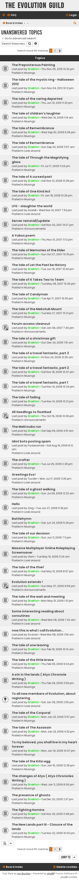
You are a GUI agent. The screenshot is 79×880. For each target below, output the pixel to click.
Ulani (31, 556)
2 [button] (55, 50)
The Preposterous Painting (33, 65)
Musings (29, 73)
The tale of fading (26, 397)
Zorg (31, 508)
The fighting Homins (28, 810)
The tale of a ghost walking (33, 489)
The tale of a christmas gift (34, 338)
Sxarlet (32, 210)
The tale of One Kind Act (31, 191)
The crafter (21, 460)
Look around (32, 151)
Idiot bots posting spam (31, 441)
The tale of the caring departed (37, 99)
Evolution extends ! (27, 582)
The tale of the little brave (33, 660)
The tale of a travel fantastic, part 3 (40, 353)
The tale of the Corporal (31, 713)
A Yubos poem (23, 235)
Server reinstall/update (31, 221)
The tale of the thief (28, 567)
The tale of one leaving (30, 645)
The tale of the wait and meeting (38, 597)
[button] (60, 51)
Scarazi (33, 634)
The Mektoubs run (26, 427)
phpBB (50, 873)
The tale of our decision (31, 533)
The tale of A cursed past (32, 177)
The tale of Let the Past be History (39, 265)
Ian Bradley (24, 873)
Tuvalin (32, 478)
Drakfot (33, 69)
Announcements (35, 228)
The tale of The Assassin (31, 727)
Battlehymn (21, 519)
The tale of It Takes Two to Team (38, 280)
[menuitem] (11, 15)
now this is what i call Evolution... (38, 630)
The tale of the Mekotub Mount (37, 309)
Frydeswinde (36, 445)
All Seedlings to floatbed (31, 412)
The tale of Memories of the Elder (38, 250)
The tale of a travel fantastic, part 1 (40, 382)
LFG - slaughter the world (32, 206)
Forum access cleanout (31, 324)
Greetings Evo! (24, 474)
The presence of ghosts (31, 795)
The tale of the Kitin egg (31, 761)
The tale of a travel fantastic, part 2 (40, 368)
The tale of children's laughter (36, 113)
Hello (16, 504)
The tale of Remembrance (33, 128)
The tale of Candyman (30, 294)
